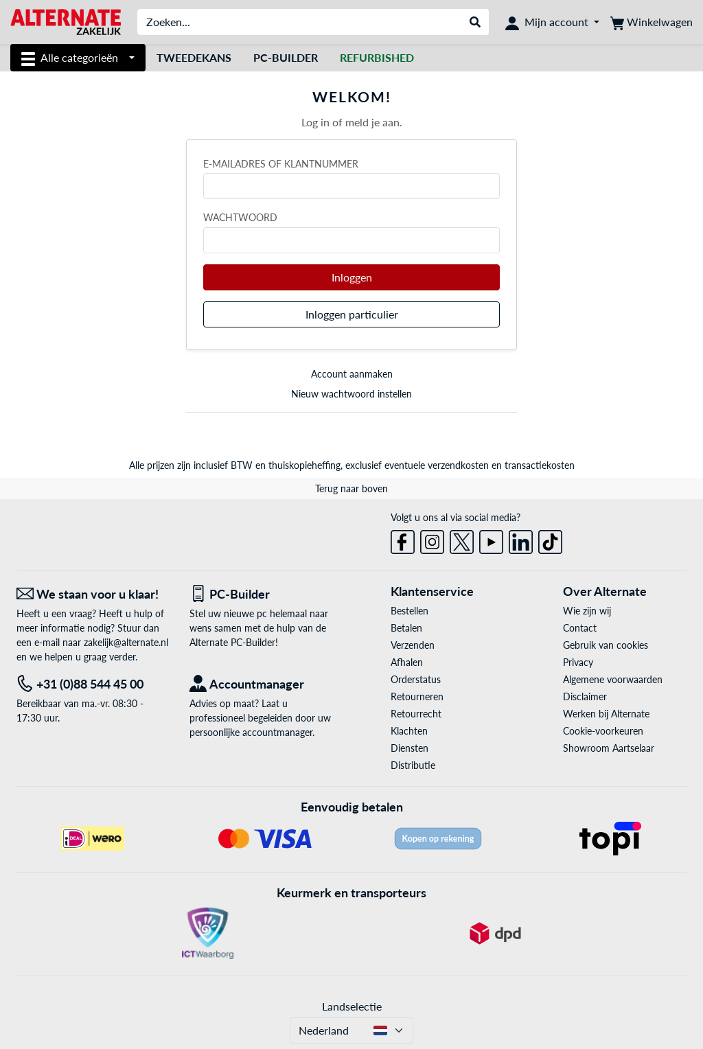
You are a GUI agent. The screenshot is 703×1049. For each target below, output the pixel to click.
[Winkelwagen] (651, 22)
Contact (580, 628)
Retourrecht (416, 713)
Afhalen (407, 662)
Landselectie (352, 1006)
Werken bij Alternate (606, 713)
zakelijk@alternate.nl (126, 642)
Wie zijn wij (587, 610)
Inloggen (352, 277)
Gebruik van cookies (605, 645)
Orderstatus (416, 679)
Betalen (406, 628)
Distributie (413, 765)
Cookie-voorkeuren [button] (603, 731)
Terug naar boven (351, 488)
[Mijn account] (552, 22)
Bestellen (409, 610)
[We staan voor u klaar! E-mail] (92, 594)
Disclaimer (585, 696)
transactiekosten (540, 465)
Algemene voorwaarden (612, 679)
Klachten (409, 731)
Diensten (409, 748)
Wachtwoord (240, 217)
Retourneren (417, 696)
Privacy (578, 662)
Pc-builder (285, 57)
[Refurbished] (377, 57)
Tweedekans (194, 57)
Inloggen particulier (352, 314)
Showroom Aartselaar (608, 748)
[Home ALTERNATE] (65, 21)
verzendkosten (458, 465)
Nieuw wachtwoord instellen (351, 394)
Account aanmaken (352, 374)
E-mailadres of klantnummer (280, 164)
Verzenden (413, 645)
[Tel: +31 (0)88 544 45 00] (92, 684)
